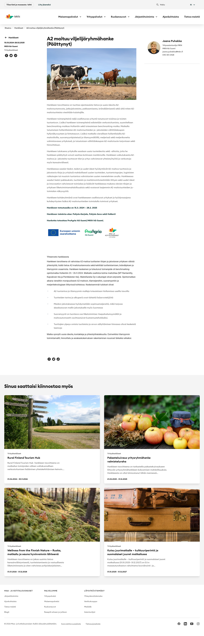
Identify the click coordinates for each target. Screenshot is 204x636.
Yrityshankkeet (11, 50)
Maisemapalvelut (51, 601)
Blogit (6, 612)
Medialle (87, 607)
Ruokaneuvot (50, 607)
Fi (192, 4)
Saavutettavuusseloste (71, 624)
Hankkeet (18, 28)
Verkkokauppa (90, 601)
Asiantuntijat (89, 612)
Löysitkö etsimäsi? (94, 591)
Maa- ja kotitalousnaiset (18, 591)
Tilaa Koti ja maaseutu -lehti (19, 4)
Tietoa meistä (192, 16)
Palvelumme (50, 591)
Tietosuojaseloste (93, 624)
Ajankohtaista (171, 16)
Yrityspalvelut (50, 596)
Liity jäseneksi (44, 4)
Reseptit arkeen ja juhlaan (55, 612)
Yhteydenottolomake (93, 596)
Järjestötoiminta (11, 596)
